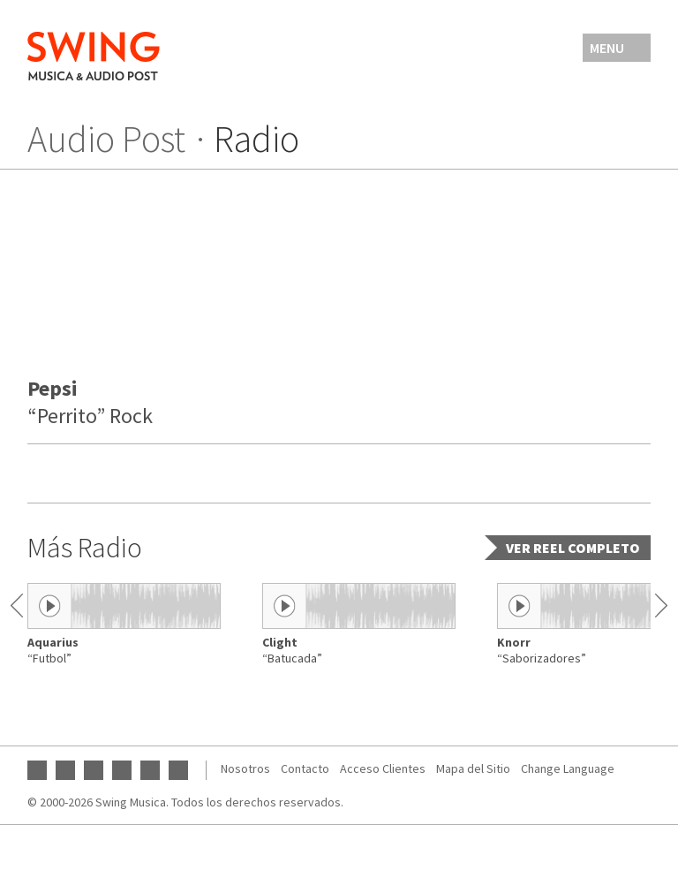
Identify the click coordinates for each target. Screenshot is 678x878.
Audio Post (106, 139)
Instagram (93, 770)
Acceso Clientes (383, 768)
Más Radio (84, 547)
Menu (607, 48)
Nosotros (245, 768)
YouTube (37, 770)
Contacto (305, 768)
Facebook (65, 770)
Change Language (567, 768)
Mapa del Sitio (473, 768)
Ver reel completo (573, 547)
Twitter (122, 770)
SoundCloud (150, 770)
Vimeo (178, 770)
